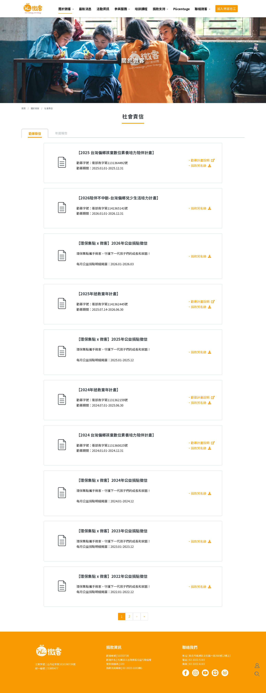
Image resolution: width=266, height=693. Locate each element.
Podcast (224, 672)
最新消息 (85, 9)
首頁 (23, 108)
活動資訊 (103, 9)
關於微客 (64, 9)
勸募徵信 (35, 133)
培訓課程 (141, 9)
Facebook (185, 672)
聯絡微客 (201, 9)
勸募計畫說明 (200, 160)
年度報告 (61, 133)
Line (215, 672)
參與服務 (120, 9)
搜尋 (257, 674)
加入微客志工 (226, 8)
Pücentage (181, 9)
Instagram (195, 672)
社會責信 (48, 108)
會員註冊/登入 (257, 665)
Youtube (205, 672)
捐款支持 (159, 9)
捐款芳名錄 (201, 165)
